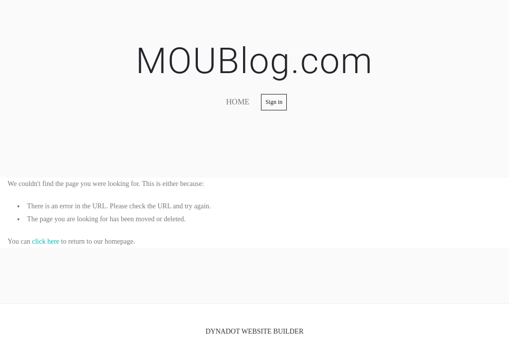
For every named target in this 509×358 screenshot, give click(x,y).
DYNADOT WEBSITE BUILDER (254, 331)
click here (46, 241)
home (238, 101)
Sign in (273, 101)
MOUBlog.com (254, 61)
